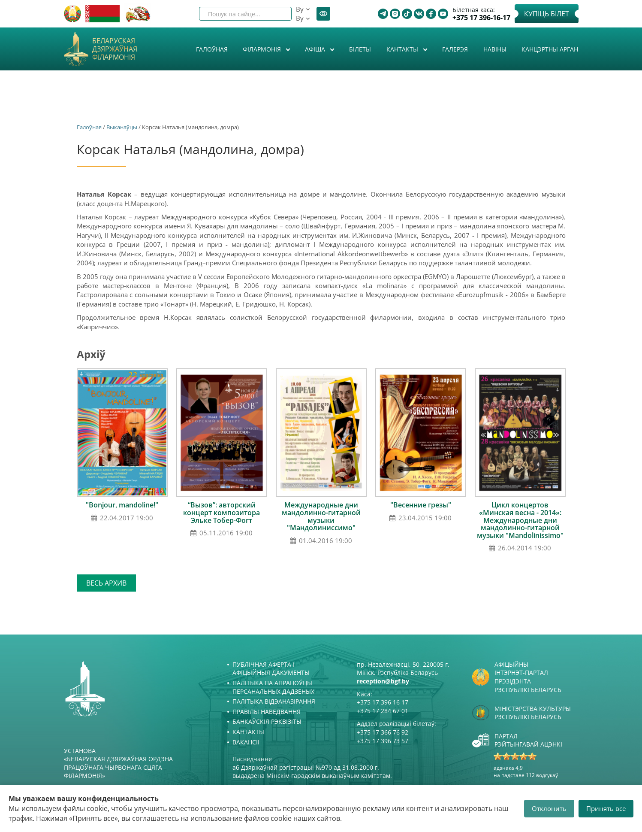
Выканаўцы (121, 127)
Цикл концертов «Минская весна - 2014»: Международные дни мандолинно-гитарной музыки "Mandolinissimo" (520, 520)
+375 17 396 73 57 (382, 741)
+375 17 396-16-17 (481, 18)
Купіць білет (546, 13)
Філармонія (263, 49)
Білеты (360, 49)
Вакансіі (245, 742)
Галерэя (455, 49)
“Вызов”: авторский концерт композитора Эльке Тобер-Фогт (221, 512)
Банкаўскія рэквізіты (266, 721)
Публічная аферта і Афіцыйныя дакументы (271, 668)
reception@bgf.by (383, 681)
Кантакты (403, 49)
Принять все (606, 808)
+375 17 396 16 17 (382, 702)
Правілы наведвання (266, 712)
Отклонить (549, 808)
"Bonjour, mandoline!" (122, 505)
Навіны (494, 49)
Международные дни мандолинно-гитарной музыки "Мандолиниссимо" (321, 516)
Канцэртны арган (549, 49)
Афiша (316, 49)
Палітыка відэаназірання (273, 701)
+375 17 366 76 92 (382, 732)
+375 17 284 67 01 (382, 711)
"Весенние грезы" (420, 505)
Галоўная (212, 49)
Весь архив (106, 583)
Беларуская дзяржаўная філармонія (114, 49)
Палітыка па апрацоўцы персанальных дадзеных (273, 687)
